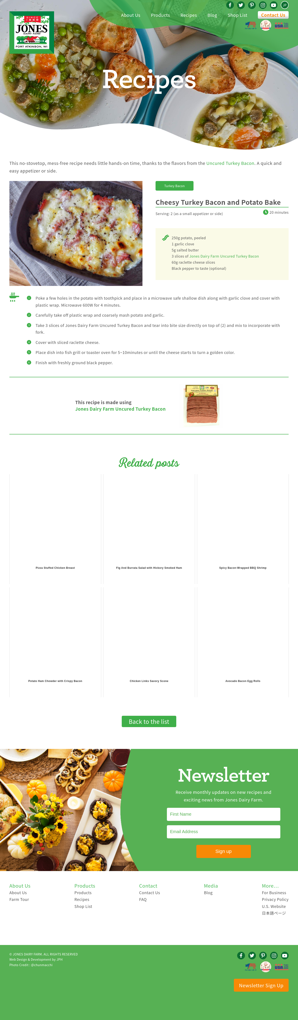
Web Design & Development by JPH (36, 959)
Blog (208, 892)
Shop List (83, 906)
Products (83, 892)
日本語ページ (274, 913)
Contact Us (273, 15)
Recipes (81, 899)
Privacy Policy (275, 899)
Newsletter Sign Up (261, 985)
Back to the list (149, 721)
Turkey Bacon (174, 186)
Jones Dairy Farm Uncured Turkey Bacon (224, 256)
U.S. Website (274, 906)
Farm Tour (19, 899)
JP (284, 5)
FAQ (143, 899)
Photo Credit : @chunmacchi (31, 965)
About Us (18, 892)
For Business (274, 892)
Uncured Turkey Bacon (230, 163)
